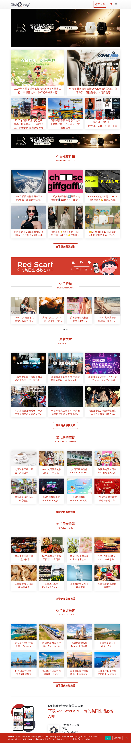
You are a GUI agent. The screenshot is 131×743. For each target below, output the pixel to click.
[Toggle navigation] (116, 4)
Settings (117, 738)
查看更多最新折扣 (65, 246)
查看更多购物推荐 (65, 512)
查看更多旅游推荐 (65, 685)
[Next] (116, 311)
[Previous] (15, 311)
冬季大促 (100, 4)
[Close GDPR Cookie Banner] (126, 738)
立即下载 (81, 269)
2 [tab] (67, 329)
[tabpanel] (24, 311)
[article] (37, 73)
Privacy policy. (84, 739)
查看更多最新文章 (65, 425)
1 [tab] (64, 329)
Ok (108, 738)
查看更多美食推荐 (65, 598)
